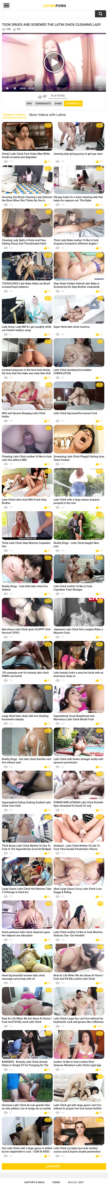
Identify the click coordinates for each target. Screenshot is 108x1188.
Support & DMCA (34, 1182)
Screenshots (43, 103)
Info (29, 103)
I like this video (40, 97)
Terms (56, 1182)
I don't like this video (45, 97)
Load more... (54, 1166)
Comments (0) (73, 103)
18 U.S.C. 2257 (76, 1182)
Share (58, 103)
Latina (54, 5)
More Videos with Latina (47, 115)
